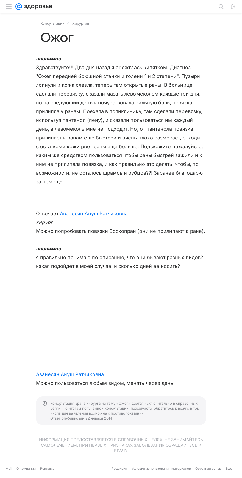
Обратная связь (208, 468)
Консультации (52, 23)
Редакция (119, 468)
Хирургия (80, 23)
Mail (8, 468)
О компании (26, 468)
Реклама (47, 468)
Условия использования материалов (161, 468)
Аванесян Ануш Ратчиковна (94, 213)
